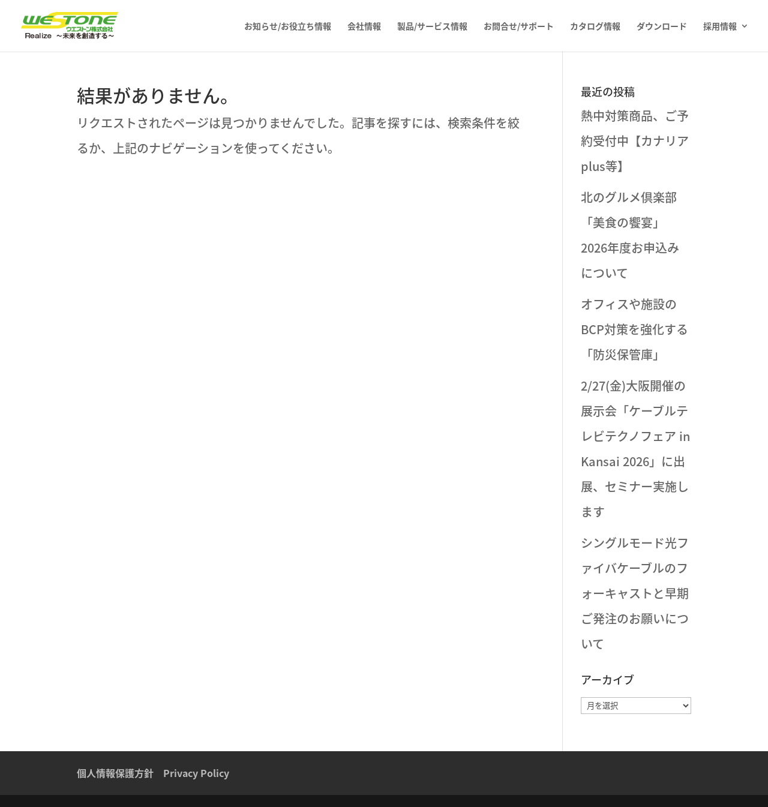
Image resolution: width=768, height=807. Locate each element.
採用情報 (720, 27)
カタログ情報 (595, 27)
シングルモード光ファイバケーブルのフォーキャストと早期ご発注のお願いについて (635, 593)
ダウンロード (662, 27)
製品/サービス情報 (432, 27)
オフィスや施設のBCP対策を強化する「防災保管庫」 (634, 329)
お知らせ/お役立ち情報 (287, 27)
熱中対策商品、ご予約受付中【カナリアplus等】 (635, 141)
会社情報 (364, 27)
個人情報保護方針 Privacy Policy (153, 773)
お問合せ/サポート (519, 27)
